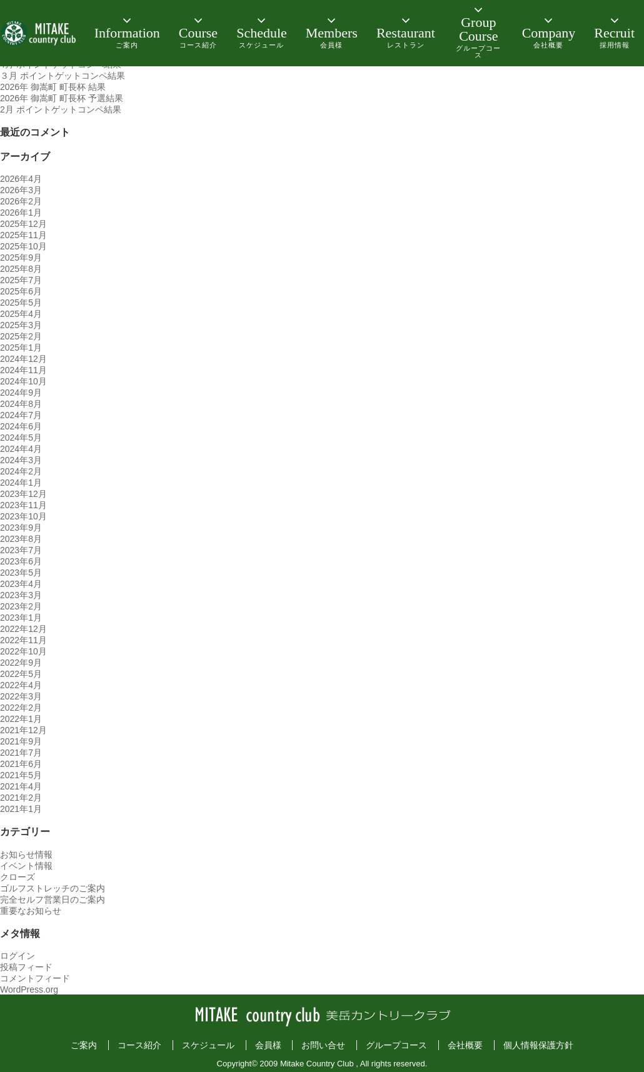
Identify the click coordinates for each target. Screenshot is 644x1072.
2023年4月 (21, 584)
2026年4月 (21, 179)
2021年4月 (21, 786)
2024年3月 (21, 460)
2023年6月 (21, 561)
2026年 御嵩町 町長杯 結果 (53, 87)
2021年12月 (23, 730)
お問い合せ (323, 1045)
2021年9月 (21, 741)
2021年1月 (21, 809)
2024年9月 (21, 393)
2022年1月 (21, 719)
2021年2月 (21, 798)
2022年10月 (23, 651)
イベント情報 (26, 866)
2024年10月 (23, 381)
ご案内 (84, 1045)
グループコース (396, 1045)
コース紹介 (139, 1045)
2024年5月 (21, 438)
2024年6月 (21, 426)
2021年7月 (21, 753)
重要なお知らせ (30, 911)
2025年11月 (23, 235)
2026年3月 (21, 190)
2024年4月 (21, 449)
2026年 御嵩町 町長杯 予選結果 (61, 98)
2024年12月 (23, 359)
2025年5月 (21, 303)
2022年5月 (21, 674)
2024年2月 (21, 471)
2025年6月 (21, 291)
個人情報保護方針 (538, 1045)
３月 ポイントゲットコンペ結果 (62, 76)
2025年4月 (21, 314)
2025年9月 (21, 258)
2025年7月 (21, 280)
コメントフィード (35, 978)
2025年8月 (21, 269)
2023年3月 (21, 595)
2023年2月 (21, 606)
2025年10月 (23, 246)
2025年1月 (21, 348)
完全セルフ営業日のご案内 (52, 899)
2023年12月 (23, 494)
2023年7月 (21, 550)
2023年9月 (21, 528)
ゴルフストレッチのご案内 (52, 888)
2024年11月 (23, 370)
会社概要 (465, 1045)
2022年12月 (23, 629)
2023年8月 (21, 539)
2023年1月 (21, 618)
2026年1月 (21, 213)
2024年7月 (21, 415)
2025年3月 (21, 325)
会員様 (268, 1045)
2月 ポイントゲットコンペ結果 (60, 109)
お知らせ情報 (26, 854)
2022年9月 (21, 663)
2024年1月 (21, 483)
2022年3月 (21, 696)
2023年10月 (23, 516)
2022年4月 (21, 685)
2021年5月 (21, 775)
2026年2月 (21, 201)
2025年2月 (21, 336)
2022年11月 (23, 640)
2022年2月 (21, 708)
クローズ (17, 877)
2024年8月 (21, 404)
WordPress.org (29, 989)
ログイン (17, 956)
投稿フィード (26, 967)
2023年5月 (21, 573)
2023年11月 (23, 505)
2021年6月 (21, 764)
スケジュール (208, 1045)
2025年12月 (23, 224)
